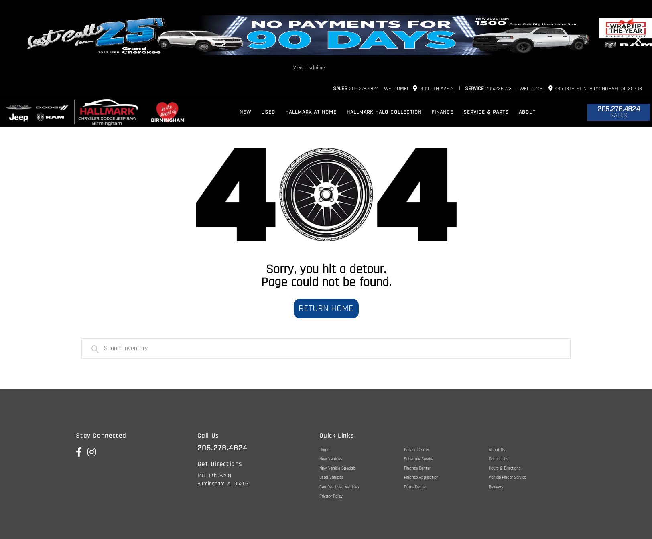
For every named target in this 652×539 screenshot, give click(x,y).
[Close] (638, 40)
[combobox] (326, 348)
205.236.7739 (489, 88)
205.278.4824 (356, 88)
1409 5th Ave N (433, 88)
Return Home (326, 308)
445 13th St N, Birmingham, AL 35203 (595, 88)
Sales (618, 115)
